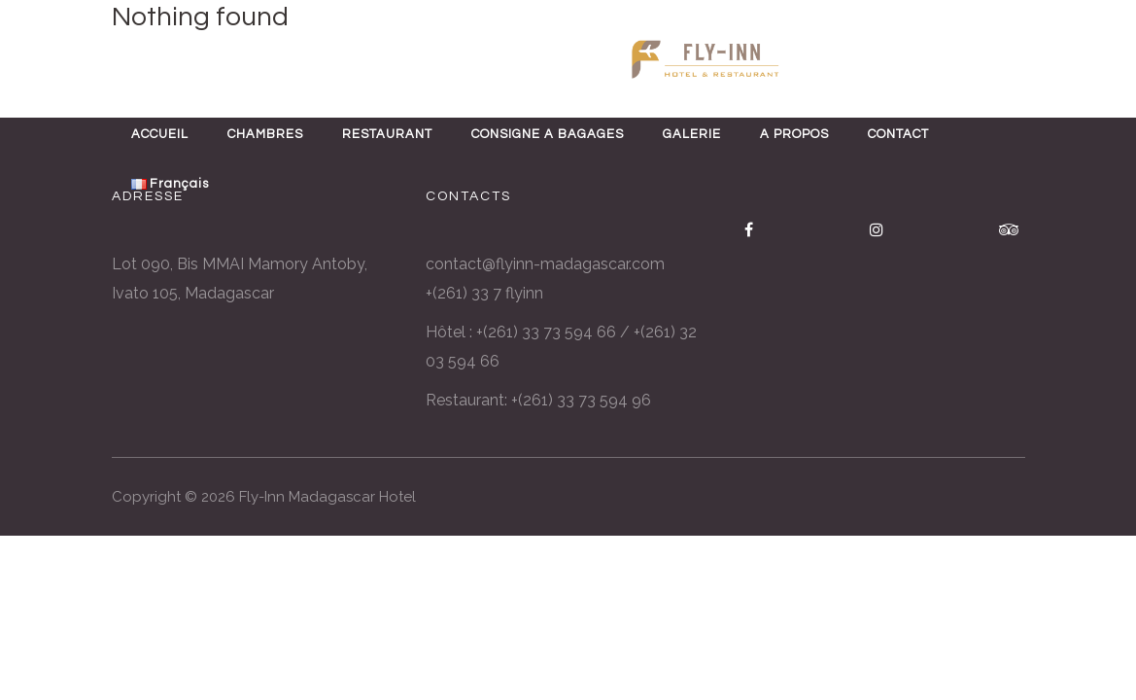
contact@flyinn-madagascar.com (545, 264)
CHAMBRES (265, 134)
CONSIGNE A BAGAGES (547, 134)
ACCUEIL (160, 134)
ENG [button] (62, 59)
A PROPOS (794, 134)
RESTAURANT (387, 134)
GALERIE (692, 134)
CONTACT (898, 134)
